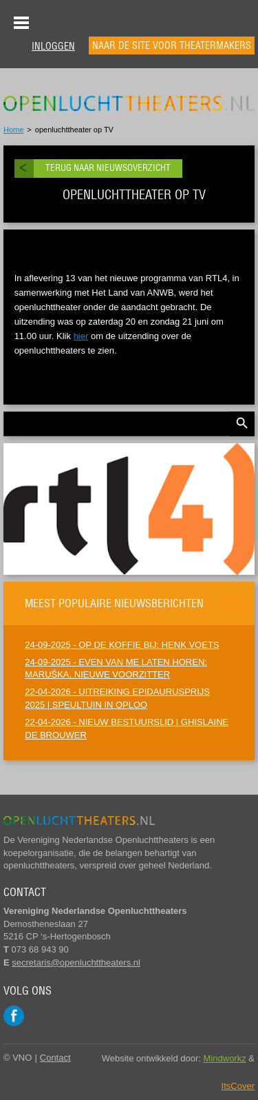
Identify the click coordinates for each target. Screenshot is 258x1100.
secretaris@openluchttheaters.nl (76, 962)
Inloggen (53, 46)
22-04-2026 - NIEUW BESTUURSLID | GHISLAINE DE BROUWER (126, 728)
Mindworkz (225, 1058)
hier (81, 336)
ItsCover (238, 1086)
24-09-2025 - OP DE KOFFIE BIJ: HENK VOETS (122, 645)
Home (13, 129)
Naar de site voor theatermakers (171, 45)
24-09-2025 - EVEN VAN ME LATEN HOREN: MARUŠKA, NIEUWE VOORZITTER (116, 668)
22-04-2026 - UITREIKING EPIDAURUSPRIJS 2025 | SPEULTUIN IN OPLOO (117, 698)
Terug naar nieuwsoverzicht (108, 168)
